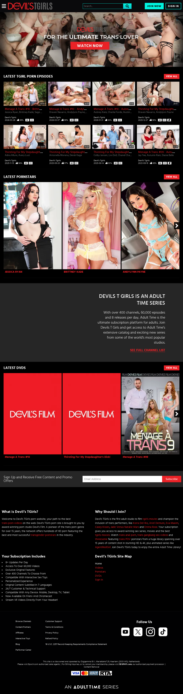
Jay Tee (142, 155)
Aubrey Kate (100, 112)
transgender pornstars (43, 535)
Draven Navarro (57, 112)
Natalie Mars (131, 527)
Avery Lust (24, 155)
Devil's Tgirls (10, 117)
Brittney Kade (26, 112)
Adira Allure (11, 155)
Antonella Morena (59, 155)
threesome (101, 539)
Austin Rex (129, 112)
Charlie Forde (115, 112)
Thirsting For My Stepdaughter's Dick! (87, 457)
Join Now (154, 6)
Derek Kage (76, 155)
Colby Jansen (101, 155)
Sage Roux (40, 112)
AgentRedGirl (103, 547)
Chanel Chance (126, 155)
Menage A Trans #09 (135, 457)
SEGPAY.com (125, 664)
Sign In (173, 6)
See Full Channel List (147, 350)
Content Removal (91, 667)
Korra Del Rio (140, 523)
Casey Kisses (102, 527)
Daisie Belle (168, 155)
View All (171, 76)
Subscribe (172, 479)
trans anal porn (127, 535)
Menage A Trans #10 (17, 457)
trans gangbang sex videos (152, 535)
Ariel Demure (157, 523)
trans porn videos (12, 523)
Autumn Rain (154, 155)
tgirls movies (150, 519)
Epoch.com (33, 664)
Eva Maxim (172, 523)
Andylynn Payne (76, 112)
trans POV (125, 539)
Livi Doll (113, 155)
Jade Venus (117, 527)
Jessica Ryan (11, 112)
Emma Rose (150, 527)
